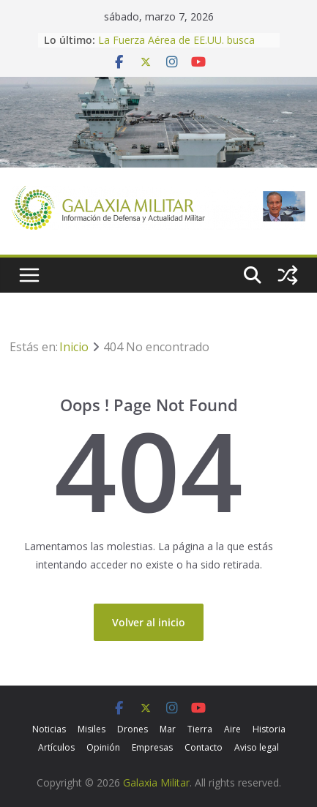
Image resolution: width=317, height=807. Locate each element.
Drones (132, 729)
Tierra (199, 729)
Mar (168, 729)
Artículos (56, 747)
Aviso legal (256, 747)
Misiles (91, 729)
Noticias (49, 729)
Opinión (103, 747)
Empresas (152, 747)
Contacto (203, 747)
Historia (269, 729)
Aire (232, 729)
